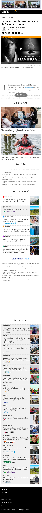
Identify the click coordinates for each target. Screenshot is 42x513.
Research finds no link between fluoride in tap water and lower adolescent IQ (20, 276)
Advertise (4, 492)
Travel (6, 346)
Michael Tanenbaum (18, 28)
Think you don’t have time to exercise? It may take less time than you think (19, 279)
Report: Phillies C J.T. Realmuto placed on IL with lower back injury (19, 181)
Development (8, 197)
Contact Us (5, 496)
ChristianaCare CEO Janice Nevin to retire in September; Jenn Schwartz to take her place (20, 269)
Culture (15, 11)
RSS (2, 505)
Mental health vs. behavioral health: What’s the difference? (20, 267)
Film (11, 37)
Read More (21, 95)
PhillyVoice (4, 11)
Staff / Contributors (8, 502)
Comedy (6, 37)
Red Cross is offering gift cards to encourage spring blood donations (19, 185)
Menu (39, 11)
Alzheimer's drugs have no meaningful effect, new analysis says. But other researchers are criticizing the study (21, 264)
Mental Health (8, 445)
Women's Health (9, 217)
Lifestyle (7, 227)
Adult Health (8, 415)
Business (7, 326)
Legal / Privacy (6, 499)
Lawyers (6, 475)
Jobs (5, 336)
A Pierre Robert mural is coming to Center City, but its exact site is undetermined (21, 171)
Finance (6, 455)
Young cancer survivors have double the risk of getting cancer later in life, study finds (20, 272)
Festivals (7, 237)
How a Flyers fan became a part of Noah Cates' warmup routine (21, 169)
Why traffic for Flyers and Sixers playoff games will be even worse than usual (19, 178)
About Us (4, 489)
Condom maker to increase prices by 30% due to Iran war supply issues (19, 175)
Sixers (6, 247)
